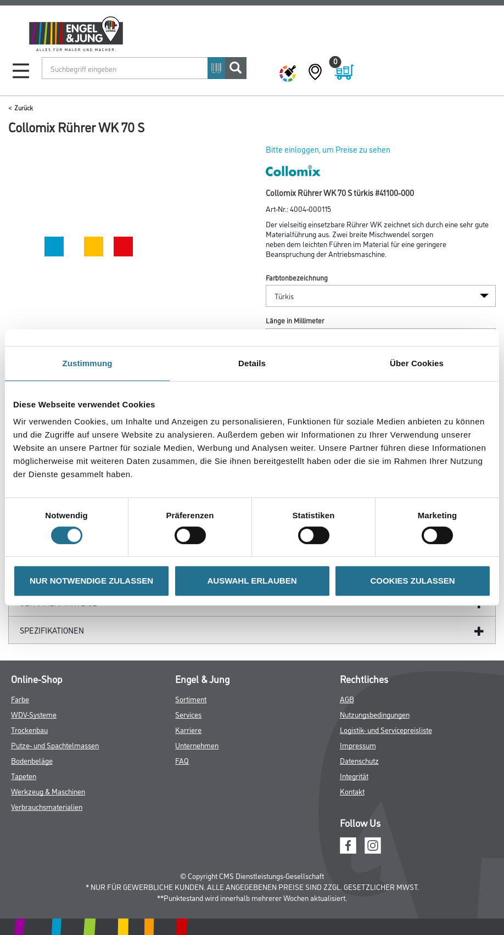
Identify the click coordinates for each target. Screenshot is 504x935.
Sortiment (190, 698)
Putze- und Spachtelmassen (55, 745)
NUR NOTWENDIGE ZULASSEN (91, 580)
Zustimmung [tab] (88, 363)
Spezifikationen (52, 630)
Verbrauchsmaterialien (46, 806)
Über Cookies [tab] (417, 363)
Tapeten (23, 775)
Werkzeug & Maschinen (48, 791)
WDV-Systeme (34, 714)
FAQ (182, 760)
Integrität (354, 775)
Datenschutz (359, 760)
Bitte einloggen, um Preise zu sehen (328, 149)
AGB (347, 698)
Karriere (188, 729)
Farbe (20, 698)
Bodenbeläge (32, 760)
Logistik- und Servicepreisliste (386, 729)
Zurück (23, 107)
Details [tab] (252, 363)
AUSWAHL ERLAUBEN (251, 580)
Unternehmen (197, 745)
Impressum (358, 745)
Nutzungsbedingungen (375, 714)
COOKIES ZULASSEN (412, 580)
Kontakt (352, 791)
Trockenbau (29, 729)
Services (188, 714)
